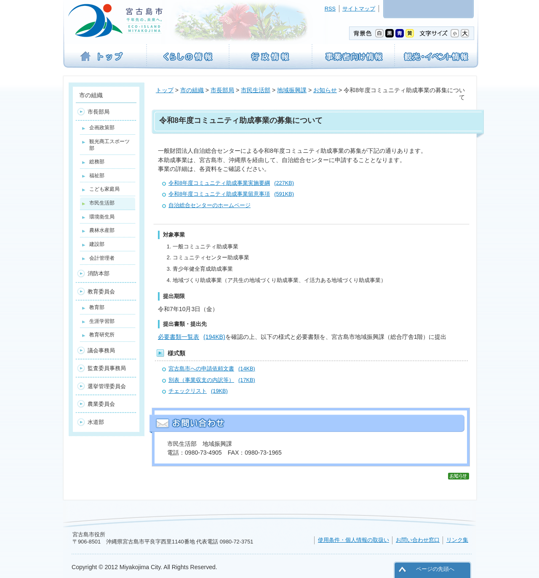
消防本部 (98, 273)
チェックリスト (198, 391)
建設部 (96, 244)
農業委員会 (101, 404)
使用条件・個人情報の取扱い (353, 540)
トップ (164, 90)
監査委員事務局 (107, 368)
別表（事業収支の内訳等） (211, 380)
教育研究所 (102, 335)
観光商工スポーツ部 (109, 145)
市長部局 (222, 90)
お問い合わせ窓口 (418, 540)
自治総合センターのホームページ (209, 205)
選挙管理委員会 (107, 386)
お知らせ (325, 90)
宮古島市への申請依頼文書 (211, 368)
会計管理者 (102, 258)
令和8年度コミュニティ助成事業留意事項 (231, 194)
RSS (330, 8)
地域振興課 (292, 90)
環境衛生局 (102, 217)
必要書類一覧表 (191, 336)
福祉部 (96, 175)
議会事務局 (101, 350)
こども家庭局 (104, 189)
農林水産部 (102, 230)
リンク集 (457, 540)
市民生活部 (255, 90)
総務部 (96, 162)
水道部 (96, 422)
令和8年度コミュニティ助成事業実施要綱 (231, 183)
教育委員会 (101, 291)
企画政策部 (102, 128)
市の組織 (192, 90)
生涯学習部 (102, 321)
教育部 (96, 307)
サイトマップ (358, 8)
